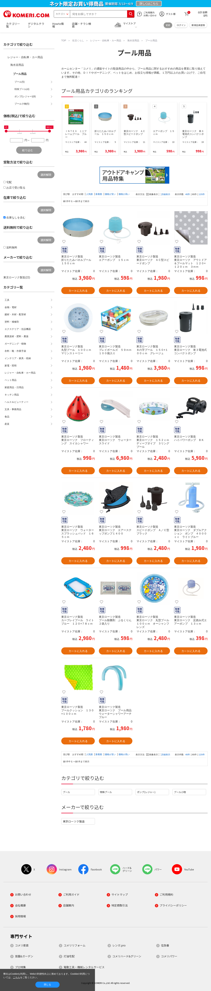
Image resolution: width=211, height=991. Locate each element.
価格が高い (124, 194)
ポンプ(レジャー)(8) (25, 96)
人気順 (89, 194)
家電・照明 (11, 365)
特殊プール (106, 792)
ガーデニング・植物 (15, 343)
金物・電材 (11, 307)
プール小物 (180, 792)
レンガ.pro (119, 945)
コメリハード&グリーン (126, 956)
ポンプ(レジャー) (146, 792)
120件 (202, 194)
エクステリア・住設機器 (18, 329)
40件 (187, 194)
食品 (7, 416)
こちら (16, 977)
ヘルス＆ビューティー (16, 402)
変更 (168, 25)
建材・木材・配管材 (15, 314)
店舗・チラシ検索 (81, 25)
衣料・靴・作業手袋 (15, 351)
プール (66, 792)
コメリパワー (169, 956)
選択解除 (45, 175)
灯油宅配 (69, 956)
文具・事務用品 (13, 409)
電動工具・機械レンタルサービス (84, 967)
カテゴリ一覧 (13, 25)
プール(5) (19, 81)
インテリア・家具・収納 (18, 358)
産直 (7, 424)
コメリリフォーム (74, 945)
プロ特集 (20, 967)
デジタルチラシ (36, 25)
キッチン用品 (12, 394)
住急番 (165, 945)
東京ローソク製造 (74, 821)
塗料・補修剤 (12, 321)
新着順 (99, 194)
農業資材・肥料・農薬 (16, 336)
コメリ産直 (22, 945)
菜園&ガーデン (24, 956)
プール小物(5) (21, 103)
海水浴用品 (17, 64)
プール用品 (20, 73)
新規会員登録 (198, 25)
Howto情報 (58, 25)
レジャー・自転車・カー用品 (25, 57)
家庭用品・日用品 (14, 387)
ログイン (181, 25)
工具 (7, 300)
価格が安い (111, 194)
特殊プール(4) (21, 89)
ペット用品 (11, 380)
